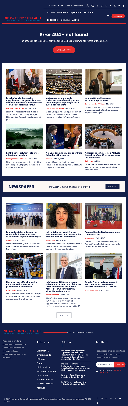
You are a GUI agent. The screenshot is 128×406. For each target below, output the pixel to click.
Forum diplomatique (15, 108)
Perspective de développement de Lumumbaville (102, 233)
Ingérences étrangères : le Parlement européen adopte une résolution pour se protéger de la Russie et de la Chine (62, 101)
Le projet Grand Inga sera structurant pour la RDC (98, 99)
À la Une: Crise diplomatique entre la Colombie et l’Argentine (64, 154)
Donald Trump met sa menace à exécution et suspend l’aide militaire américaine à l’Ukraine (101, 284)
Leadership (50, 240)
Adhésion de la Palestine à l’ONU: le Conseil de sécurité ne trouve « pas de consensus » (102, 155)
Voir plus (64, 315)
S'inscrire (120, 364)
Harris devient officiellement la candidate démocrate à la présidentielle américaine (22, 284)
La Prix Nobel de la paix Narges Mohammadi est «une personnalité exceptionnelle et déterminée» (63, 234)
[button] (93, 6)
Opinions (49, 159)
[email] (105, 364)
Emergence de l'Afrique (95, 104)
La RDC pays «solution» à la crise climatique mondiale (22, 154)
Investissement (52, 295)
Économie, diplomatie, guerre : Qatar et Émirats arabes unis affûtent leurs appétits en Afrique (23, 234)
